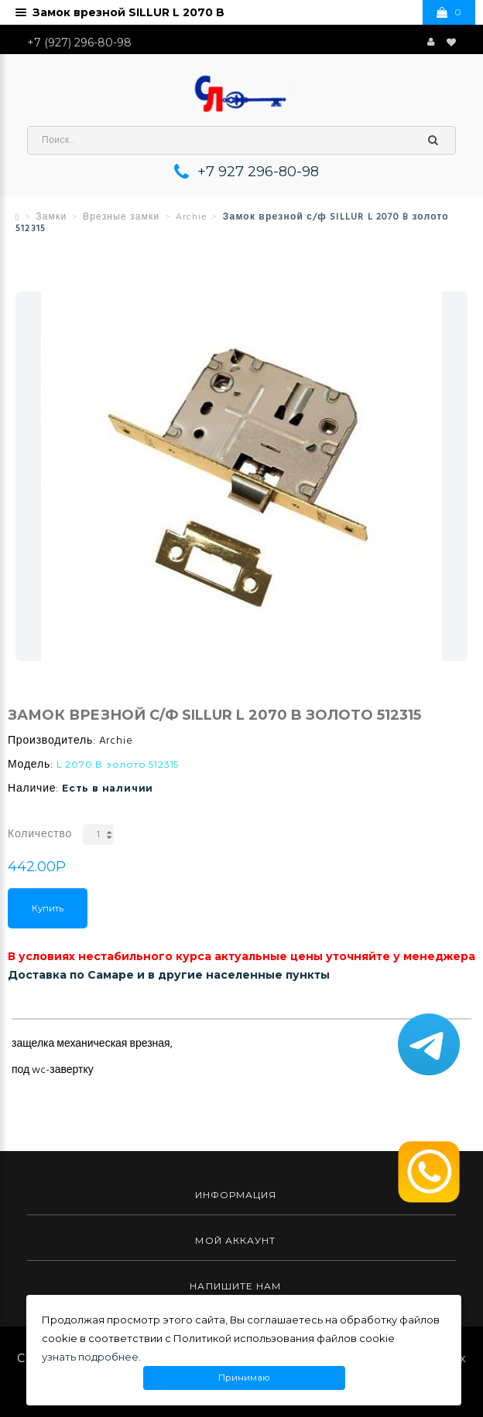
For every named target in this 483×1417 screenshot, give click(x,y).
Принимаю (244, 1378)
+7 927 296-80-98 (258, 171)
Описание (40, 1006)
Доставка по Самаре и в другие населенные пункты (169, 975)
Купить (47, 908)
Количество (40, 834)
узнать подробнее (90, 1357)
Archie (191, 217)
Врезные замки (121, 217)
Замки (51, 217)
